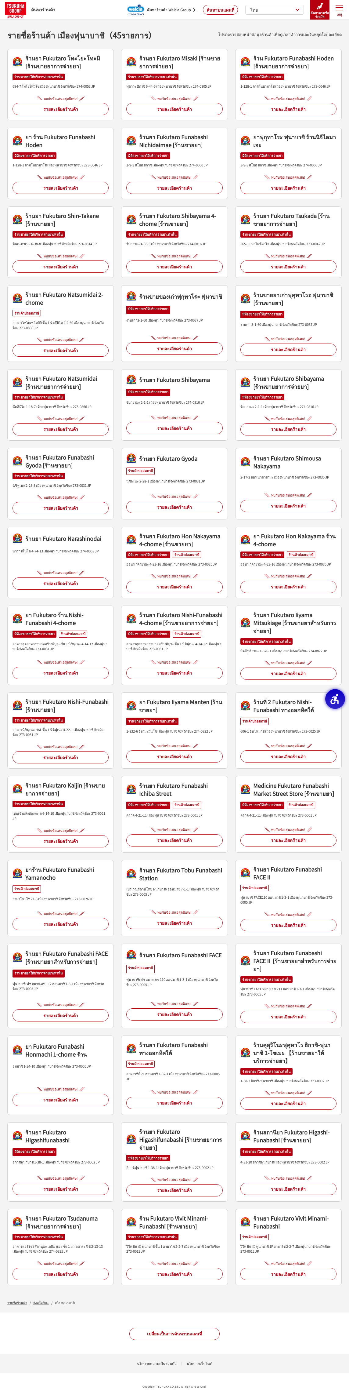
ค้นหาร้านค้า (30, 9)
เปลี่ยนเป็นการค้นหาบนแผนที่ (174, 1334)
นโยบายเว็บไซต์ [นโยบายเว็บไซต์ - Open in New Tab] (199, 1363)
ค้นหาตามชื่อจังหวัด (320, 10)
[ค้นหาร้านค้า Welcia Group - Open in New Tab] (161, 9)
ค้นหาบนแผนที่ (220, 10)
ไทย (275, 10)
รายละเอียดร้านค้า (60, 109)
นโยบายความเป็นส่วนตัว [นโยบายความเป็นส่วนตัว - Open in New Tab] (157, 1363)
